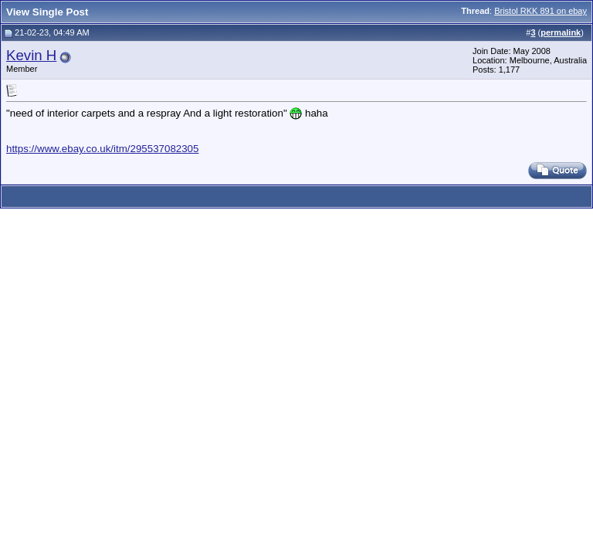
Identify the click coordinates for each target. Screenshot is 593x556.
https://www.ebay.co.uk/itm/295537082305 (102, 148)
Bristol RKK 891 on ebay (540, 10)
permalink (560, 32)
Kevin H (31, 55)
